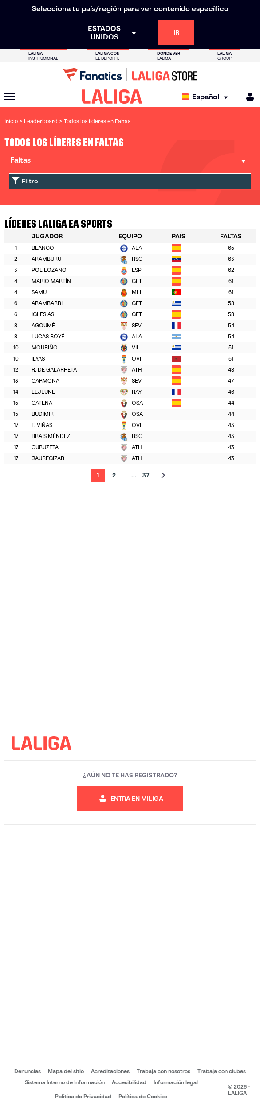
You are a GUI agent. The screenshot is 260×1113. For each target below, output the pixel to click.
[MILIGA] (247, 97)
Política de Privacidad (83, 1096)
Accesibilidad (129, 1082)
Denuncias (27, 1071)
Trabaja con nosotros (163, 1071)
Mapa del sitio (66, 1071)
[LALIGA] (112, 96)
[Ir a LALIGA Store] (130, 74)
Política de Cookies (142, 1096)
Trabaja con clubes (221, 1071)
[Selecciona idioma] (207, 97)
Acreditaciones (110, 1071)
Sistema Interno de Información (65, 1082)
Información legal (176, 1082)
